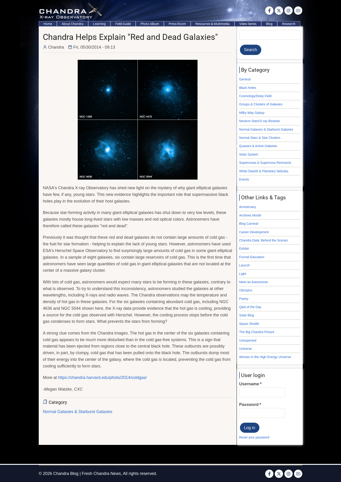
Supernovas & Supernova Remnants (265, 162)
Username (249, 384)
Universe (245, 349)
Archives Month (250, 215)
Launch (244, 265)
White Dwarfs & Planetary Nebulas (264, 171)
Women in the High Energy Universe (265, 357)
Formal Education (251, 257)
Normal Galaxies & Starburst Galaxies (77, 411)
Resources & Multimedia (212, 24)
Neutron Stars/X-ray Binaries (259, 121)
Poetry (243, 299)
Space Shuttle (249, 324)
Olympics (246, 290)
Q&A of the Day (250, 307)
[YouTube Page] (298, 10)
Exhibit (244, 248)
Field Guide (123, 24)
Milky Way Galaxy (252, 113)
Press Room (177, 24)
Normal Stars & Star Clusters (259, 138)
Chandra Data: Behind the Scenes (263, 240)
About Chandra (72, 24)
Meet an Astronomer (253, 282)
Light (242, 274)
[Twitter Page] (279, 10)
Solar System (248, 154)
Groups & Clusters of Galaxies (260, 104)
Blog (269, 24)
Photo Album (149, 24)
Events (244, 179)
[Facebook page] (269, 10)
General (245, 79)
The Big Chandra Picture (256, 332)
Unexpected (247, 340)
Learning (99, 24)
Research (288, 24)
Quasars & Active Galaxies (258, 146)
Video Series (247, 24)
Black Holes (247, 88)
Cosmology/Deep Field (255, 96)
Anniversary (247, 207)
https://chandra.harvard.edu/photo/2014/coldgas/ (102, 377)
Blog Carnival (248, 223)
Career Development (254, 232)
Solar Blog (246, 315)
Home (48, 24)
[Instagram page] (288, 10)
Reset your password (254, 437)
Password (249, 404)
